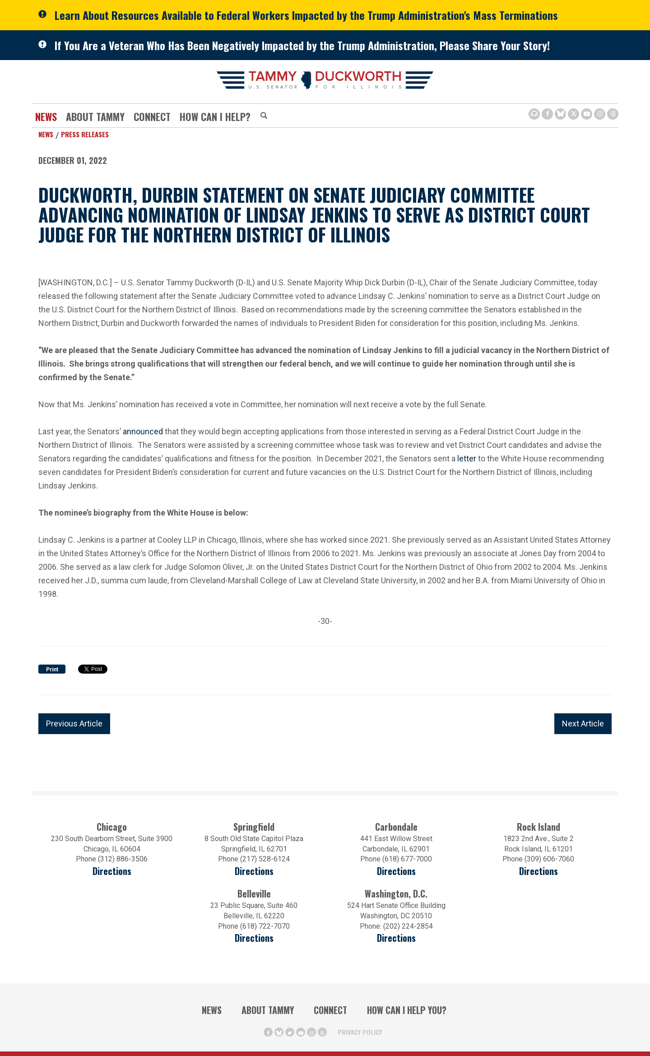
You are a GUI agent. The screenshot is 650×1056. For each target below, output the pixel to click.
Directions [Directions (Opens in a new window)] (254, 937)
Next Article (583, 723)
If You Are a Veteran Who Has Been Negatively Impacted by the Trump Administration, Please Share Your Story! (302, 45)
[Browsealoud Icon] (534, 114)
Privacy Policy (360, 1032)
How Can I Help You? (406, 1010)
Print (52, 669)
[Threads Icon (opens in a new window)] (612, 114)
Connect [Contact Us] (152, 116)
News (46, 116)
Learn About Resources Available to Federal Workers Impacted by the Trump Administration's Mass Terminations (306, 15)
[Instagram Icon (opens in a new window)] (599, 114)
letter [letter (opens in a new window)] (466, 457)
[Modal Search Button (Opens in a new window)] (263, 116)
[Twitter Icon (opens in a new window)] (573, 114)
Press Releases (85, 134)
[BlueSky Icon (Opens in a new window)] (560, 114)
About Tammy (95, 116)
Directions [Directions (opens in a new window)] (112, 871)
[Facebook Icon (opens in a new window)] (547, 114)
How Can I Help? (215, 116)
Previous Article (74, 723)
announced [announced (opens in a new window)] (143, 430)
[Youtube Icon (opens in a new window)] (586, 114)
